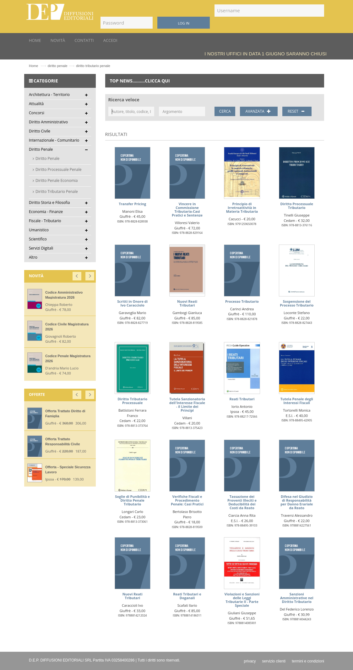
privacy (250, 661)
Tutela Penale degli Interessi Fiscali (296, 401)
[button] (77, 274)
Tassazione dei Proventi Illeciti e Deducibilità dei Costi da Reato (242, 502)
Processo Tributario (242, 301)
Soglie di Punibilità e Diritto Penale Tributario (132, 500)
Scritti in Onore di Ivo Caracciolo (132, 303)
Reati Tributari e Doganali (187, 596)
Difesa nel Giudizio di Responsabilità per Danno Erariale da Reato (296, 502)
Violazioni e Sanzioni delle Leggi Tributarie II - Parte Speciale (242, 600)
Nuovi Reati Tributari (187, 303)
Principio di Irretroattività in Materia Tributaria (242, 207)
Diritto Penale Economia (56, 180)
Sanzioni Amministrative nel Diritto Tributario (296, 598)
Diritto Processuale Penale (58, 169)
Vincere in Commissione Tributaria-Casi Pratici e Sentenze (187, 209)
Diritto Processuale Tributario (296, 205)
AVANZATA (259, 111)
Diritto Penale (47, 158)
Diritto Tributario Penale (56, 191)
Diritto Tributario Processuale (132, 401)
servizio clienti (274, 661)
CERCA (225, 111)
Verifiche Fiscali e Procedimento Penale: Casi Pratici (187, 500)
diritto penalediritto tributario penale (79, 66)
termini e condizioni (308, 661)
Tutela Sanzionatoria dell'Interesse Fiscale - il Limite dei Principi (187, 405)
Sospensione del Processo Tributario (296, 303)
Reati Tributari (241, 399)
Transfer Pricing (132, 203)
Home (33, 66)
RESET (297, 111)
